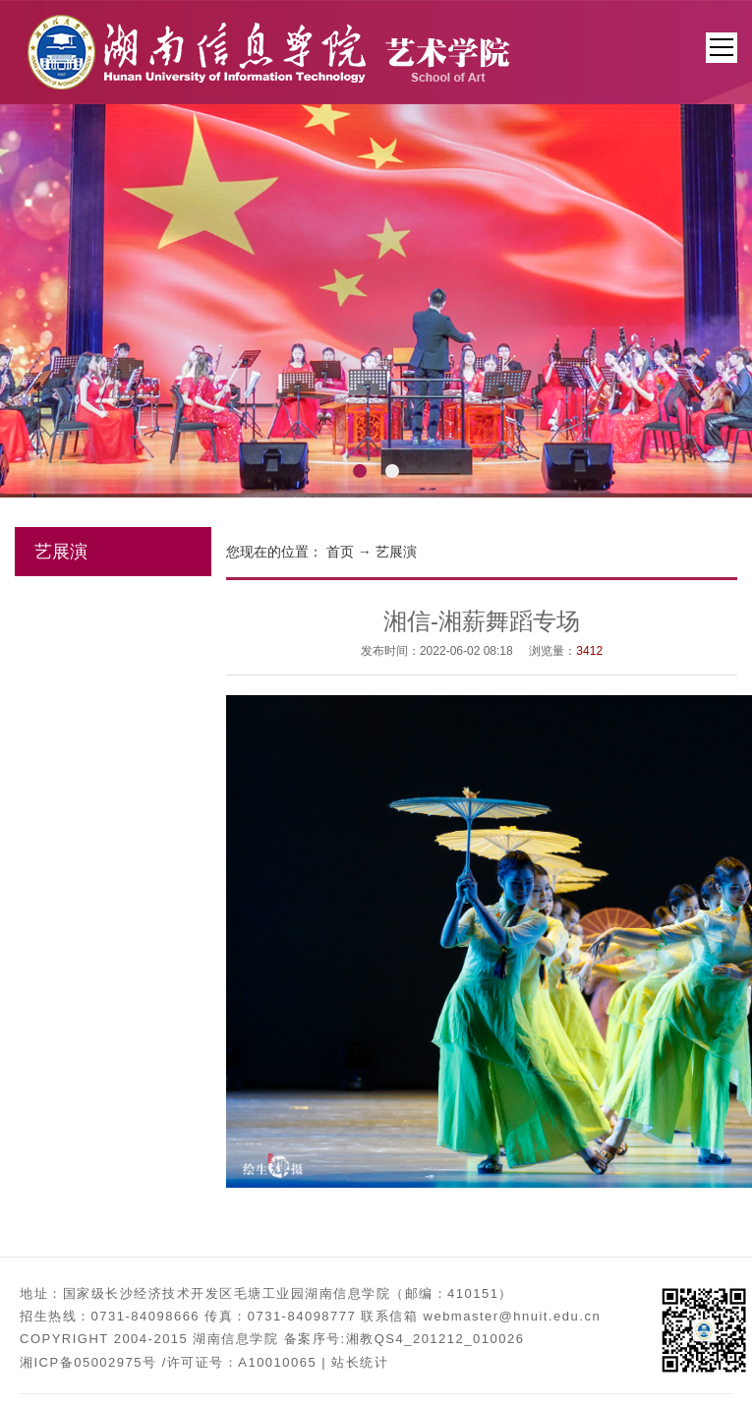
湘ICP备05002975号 (88, 1362)
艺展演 (396, 551)
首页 (340, 551)
